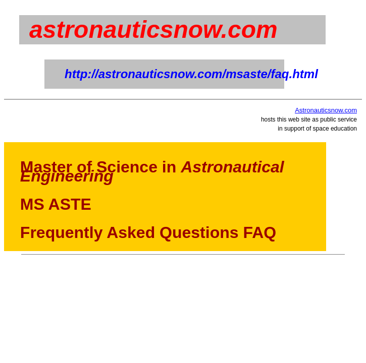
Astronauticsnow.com (326, 110)
